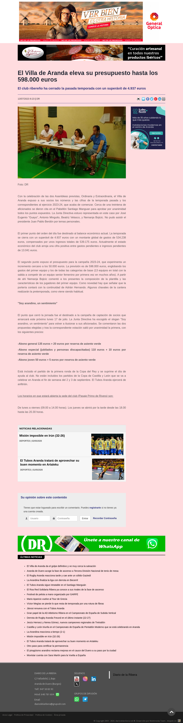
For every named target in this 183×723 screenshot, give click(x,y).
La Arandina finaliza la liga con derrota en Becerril (52, 580)
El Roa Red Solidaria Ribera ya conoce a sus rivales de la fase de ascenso (65, 589)
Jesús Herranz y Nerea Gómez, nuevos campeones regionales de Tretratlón (66, 622)
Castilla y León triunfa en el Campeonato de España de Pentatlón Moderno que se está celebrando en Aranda (83, 627)
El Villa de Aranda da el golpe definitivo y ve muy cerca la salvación (61, 566)
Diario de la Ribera (125, 674)
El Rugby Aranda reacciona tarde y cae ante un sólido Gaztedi (59, 575)
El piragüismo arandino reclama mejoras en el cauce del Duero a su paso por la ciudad (71, 650)
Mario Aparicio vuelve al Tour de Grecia (47, 599)
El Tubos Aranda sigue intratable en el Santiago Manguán (56, 585)
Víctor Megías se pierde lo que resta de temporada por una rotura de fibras (65, 603)
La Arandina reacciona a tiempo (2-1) (46, 632)
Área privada (59, 715)
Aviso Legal (7, 715)
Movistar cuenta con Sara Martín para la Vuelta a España (56, 655)
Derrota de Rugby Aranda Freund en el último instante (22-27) (58, 617)
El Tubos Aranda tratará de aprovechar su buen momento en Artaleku (62, 641)
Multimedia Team (157, 721)
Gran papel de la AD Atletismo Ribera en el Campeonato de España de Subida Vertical (71, 613)
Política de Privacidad (23, 715)
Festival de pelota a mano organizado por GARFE (52, 594)
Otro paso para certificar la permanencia (47, 646)
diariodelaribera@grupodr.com (50, 704)
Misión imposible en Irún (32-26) (42, 435)
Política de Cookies (43, 715)
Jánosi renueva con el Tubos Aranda (45, 608)
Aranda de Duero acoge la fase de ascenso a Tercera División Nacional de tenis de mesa (72, 571)
